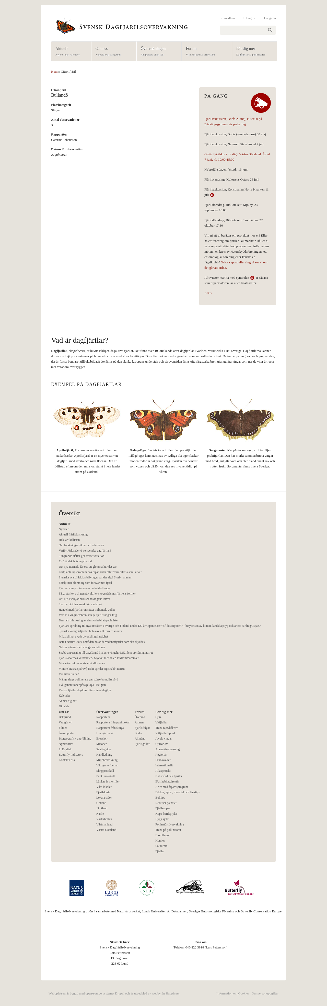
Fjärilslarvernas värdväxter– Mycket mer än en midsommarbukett (99, 658)
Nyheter (64, 529)
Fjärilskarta (103, 792)
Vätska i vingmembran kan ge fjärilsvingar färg (88, 615)
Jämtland (101, 808)
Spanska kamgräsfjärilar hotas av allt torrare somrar (90, 631)
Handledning (104, 754)
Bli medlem (227, 18)
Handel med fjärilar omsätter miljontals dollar (87, 609)
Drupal (119, 993)
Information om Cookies (232, 993)
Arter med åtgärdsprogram (171, 787)
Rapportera (103, 717)
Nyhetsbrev (66, 744)
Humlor (160, 840)
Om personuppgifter (265, 993)
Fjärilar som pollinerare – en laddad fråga (84, 588)
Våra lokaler (104, 787)
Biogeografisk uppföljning (75, 738)
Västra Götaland (106, 830)
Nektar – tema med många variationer (82, 647)
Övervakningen (157, 51)
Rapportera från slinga (110, 728)
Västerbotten (104, 819)
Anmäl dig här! (68, 701)
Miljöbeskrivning (107, 760)
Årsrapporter (66, 733)
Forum (205, 51)
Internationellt (164, 765)
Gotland (101, 803)
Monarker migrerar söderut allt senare (82, 663)
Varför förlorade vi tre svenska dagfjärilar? (85, 550)
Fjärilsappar (162, 808)
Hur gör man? (104, 733)
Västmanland (104, 824)
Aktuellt (69, 51)
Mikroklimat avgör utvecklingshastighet (83, 636)
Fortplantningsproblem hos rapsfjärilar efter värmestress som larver (100, 572)
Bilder (138, 733)
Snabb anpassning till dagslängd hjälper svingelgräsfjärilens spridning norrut (106, 652)
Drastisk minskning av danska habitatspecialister (89, 620)
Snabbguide (103, 749)
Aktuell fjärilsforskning (73, 534)
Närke (100, 813)
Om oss (112, 51)
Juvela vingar (163, 738)
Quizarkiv (161, 744)
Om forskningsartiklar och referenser (81, 545)
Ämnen (139, 722)
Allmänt (140, 738)
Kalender (64, 695)
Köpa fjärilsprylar (166, 813)
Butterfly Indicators (71, 754)
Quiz (158, 717)
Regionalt (161, 754)
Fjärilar (159, 851)
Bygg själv (162, 819)
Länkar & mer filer (108, 781)
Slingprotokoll (105, 771)
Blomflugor (162, 835)
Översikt (140, 717)
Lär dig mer (253, 51)
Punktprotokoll (105, 776)
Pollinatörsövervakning (169, 824)
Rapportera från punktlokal (113, 722)
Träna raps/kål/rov (166, 728)
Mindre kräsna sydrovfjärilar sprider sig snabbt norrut (92, 668)
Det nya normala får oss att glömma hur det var (88, 566)
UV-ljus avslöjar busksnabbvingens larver (84, 599)
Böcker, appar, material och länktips (177, 792)
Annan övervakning (167, 749)
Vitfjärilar (161, 722)
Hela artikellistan (69, 540)
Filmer (63, 728)
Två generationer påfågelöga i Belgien (82, 685)
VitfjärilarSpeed (165, 733)
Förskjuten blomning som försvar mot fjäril (85, 583)
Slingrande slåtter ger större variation (81, 556)
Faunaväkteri (163, 760)
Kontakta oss (67, 760)
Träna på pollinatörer (168, 830)
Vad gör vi (65, 722)
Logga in (270, 18)
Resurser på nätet (166, 803)
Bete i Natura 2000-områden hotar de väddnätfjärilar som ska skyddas (102, 642)
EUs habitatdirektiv (167, 781)
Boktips (160, 797)
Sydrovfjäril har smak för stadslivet (80, 604)
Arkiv (208, 293)
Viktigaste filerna (107, 765)
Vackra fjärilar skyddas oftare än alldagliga (85, 690)
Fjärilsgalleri (142, 744)
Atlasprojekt (162, 771)
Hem (54, 71)
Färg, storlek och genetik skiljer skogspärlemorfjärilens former (97, 593)
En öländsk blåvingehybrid (75, 561)
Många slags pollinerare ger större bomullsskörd (88, 679)
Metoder (101, 744)
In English (249, 18)
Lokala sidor (104, 797)
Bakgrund (65, 717)
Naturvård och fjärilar (168, 776)
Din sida (64, 706)
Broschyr (102, 738)
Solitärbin (161, 846)
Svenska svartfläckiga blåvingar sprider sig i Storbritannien (95, 577)
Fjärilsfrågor (142, 728)
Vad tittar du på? (69, 674)
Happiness (173, 993)
